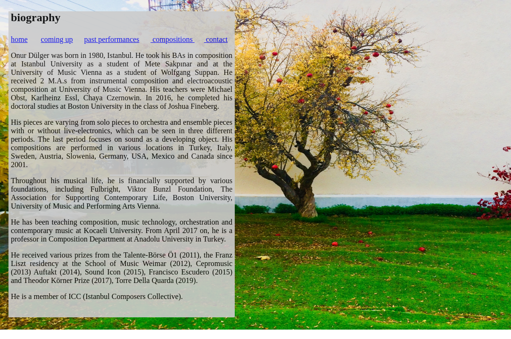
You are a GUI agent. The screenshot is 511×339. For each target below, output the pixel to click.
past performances (112, 39)
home (19, 39)
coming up (57, 39)
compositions (172, 39)
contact (216, 39)
